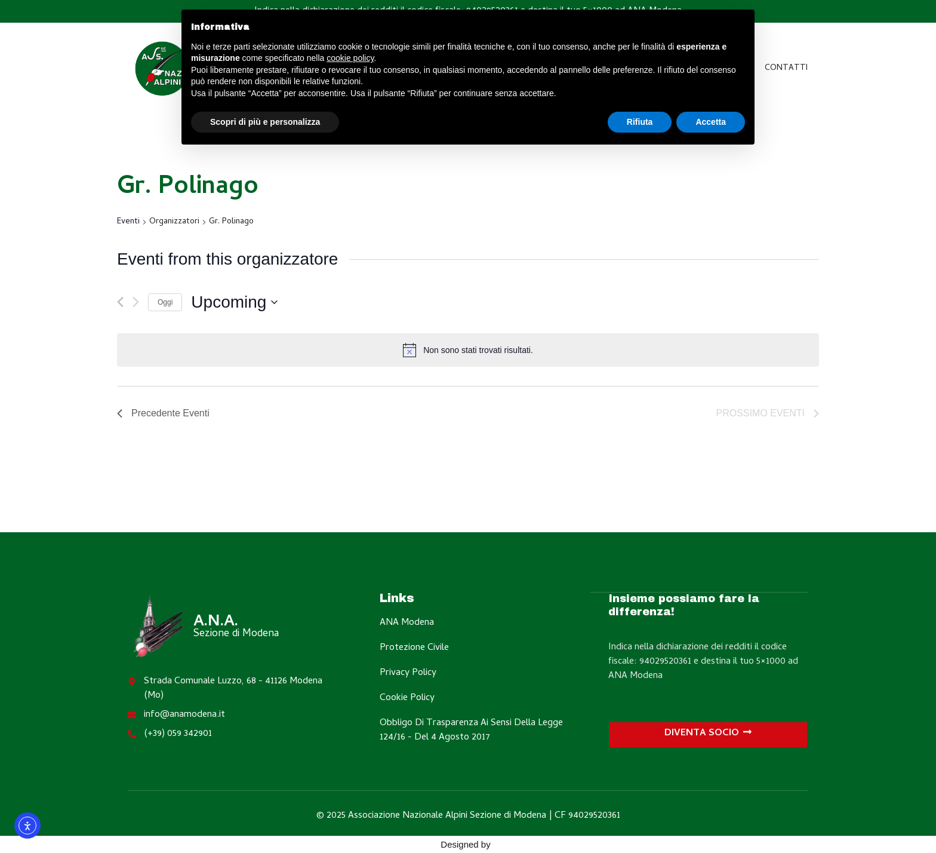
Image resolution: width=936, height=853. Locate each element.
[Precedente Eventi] (120, 302)
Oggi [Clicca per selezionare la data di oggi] (165, 302)
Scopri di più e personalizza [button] (265, 122)
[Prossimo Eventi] (136, 302)
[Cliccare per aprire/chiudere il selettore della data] (234, 302)
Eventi (128, 222)
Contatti (786, 68)
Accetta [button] (710, 122)
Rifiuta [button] (640, 122)
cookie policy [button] (350, 58)
